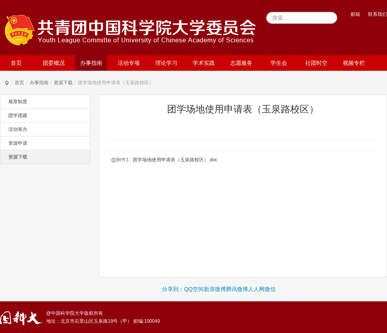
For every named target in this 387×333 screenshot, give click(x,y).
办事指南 (91, 63)
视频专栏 (354, 63)
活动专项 (129, 63)
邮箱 (355, 14)
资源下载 (63, 82)
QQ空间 (194, 289)
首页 (16, 63)
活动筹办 (17, 129)
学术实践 (204, 63)
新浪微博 (215, 289)
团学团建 (17, 115)
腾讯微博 (237, 289)
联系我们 (377, 14)
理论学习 (166, 63)
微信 (270, 289)
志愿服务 (241, 63)
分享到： (173, 289)
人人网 (256, 289)
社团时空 (316, 63)
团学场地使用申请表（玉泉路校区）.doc (175, 160)
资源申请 (17, 143)
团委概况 (54, 63)
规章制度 (17, 101)
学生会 (279, 63)
